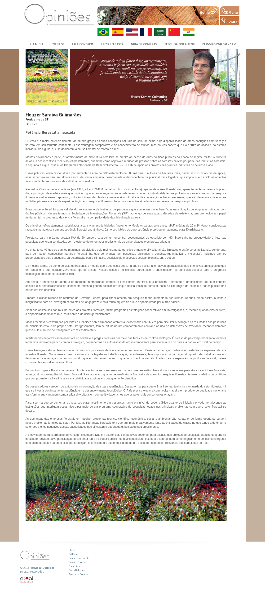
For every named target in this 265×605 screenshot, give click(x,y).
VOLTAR (229, 20)
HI (188, 32)
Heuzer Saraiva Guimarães (53, 114)
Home (72, 550)
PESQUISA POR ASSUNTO (219, 43)
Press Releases (77, 570)
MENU (229, 10)
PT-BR (103, 32)
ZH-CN (174, 32)
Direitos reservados (32, 571)
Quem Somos (75, 566)
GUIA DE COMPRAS (144, 44)
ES (118, 32)
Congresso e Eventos (79, 558)
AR (160, 32)
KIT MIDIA (37, 44)
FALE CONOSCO (82, 44)
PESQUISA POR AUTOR (179, 44)
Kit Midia (73, 554)
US (132, 32)
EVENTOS (58, 44)
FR (146, 32)
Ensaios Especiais (78, 562)
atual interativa (26, 579)
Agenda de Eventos (78, 574)
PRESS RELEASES (112, 44)
